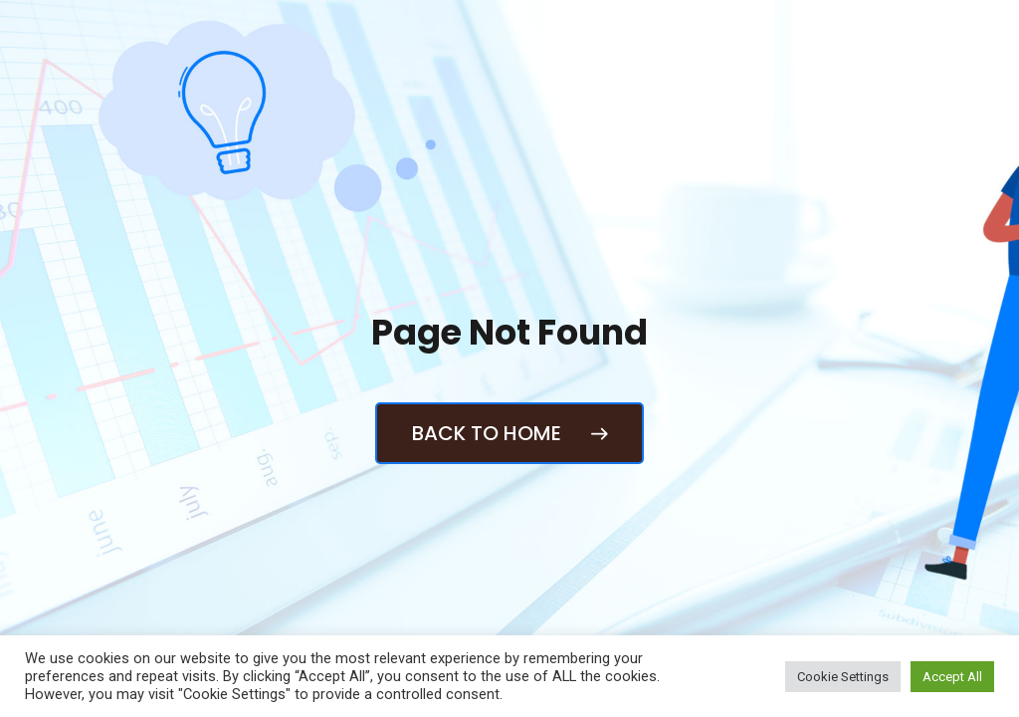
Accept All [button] (952, 676)
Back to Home (509, 433)
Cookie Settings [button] (843, 676)
